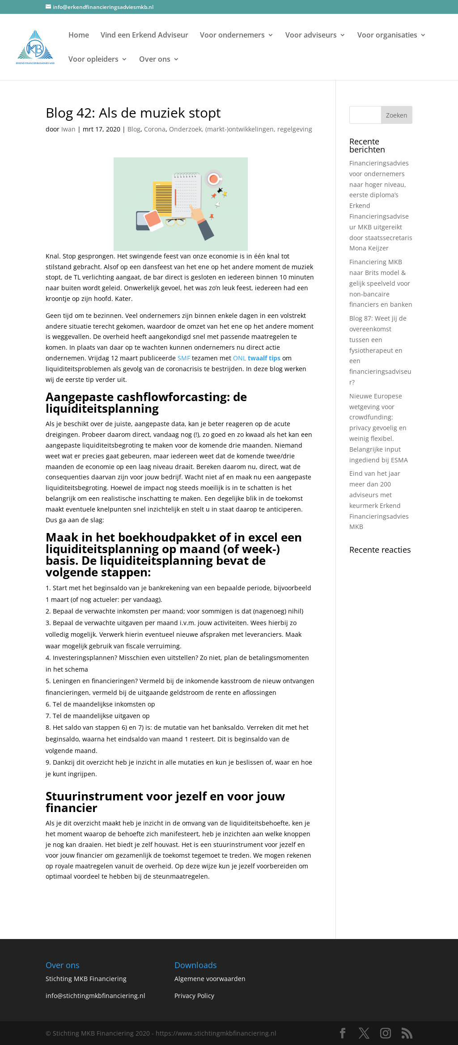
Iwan (68, 129)
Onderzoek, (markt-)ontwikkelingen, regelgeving (240, 129)
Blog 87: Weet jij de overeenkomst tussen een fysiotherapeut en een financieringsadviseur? (380, 350)
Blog (133, 129)
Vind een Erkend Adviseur (144, 36)
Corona (154, 129)
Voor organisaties (387, 36)
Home (78, 36)
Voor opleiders (93, 60)
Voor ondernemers (232, 36)
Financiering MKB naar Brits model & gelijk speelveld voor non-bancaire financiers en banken (380, 283)
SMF (184, 358)
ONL (239, 358)
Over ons (154, 60)
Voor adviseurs (311, 36)
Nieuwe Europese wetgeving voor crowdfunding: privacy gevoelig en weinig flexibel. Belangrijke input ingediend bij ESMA (378, 428)
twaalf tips (264, 358)
